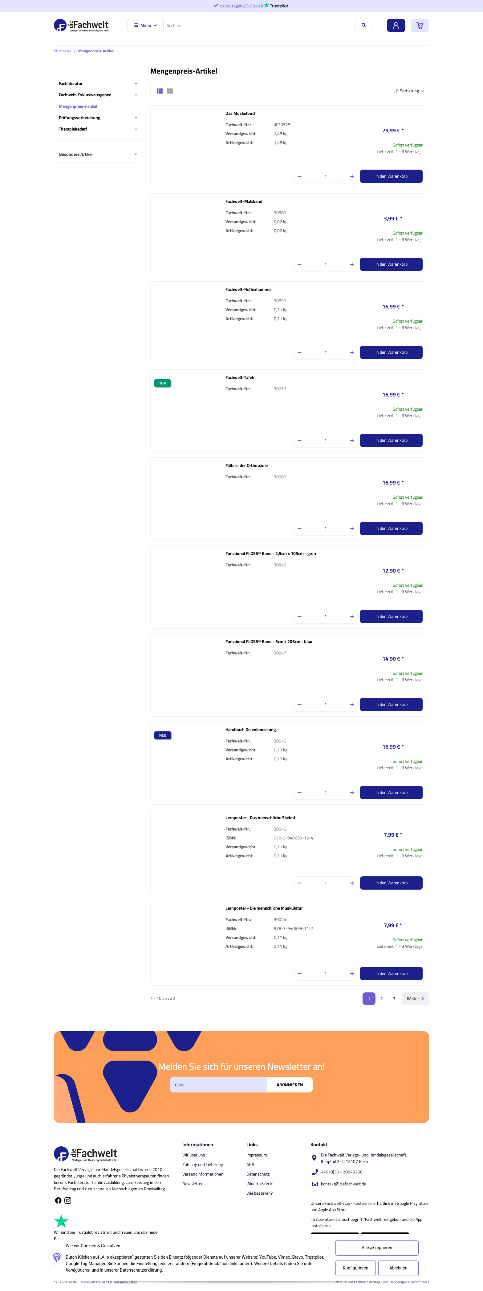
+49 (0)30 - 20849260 (342, 1172)
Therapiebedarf (73, 129)
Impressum (256, 1155)
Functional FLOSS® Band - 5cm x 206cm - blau (268, 641)
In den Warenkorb (391, 176)
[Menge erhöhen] (352, 176)
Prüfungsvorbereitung (79, 118)
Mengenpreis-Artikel (78, 106)
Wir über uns (193, 1155)
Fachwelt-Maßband (243, 201)
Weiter (415, 999)
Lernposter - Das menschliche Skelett (260, 818)
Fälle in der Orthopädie (246, 465)
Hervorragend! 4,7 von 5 (241, 5)
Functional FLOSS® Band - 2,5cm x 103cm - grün (270, 553)
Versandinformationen (203, 1174)
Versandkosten (125, 1281)
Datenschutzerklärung (160, 1270)
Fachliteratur (71, 83)
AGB (250, 1164)
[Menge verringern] (299, 176)
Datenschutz (258, 1174)
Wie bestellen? (259, 1193)
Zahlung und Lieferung (202, 1164)
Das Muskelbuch (241, 113)
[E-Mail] (218, 1084)
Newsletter (192, 1184)
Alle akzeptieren (376, 1247)
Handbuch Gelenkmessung (250, 730)
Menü (145, 25)
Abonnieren (290, 1085)
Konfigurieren (354, 1267)
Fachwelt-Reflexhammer (248, 289)
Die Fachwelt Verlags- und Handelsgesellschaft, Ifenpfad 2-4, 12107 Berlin (364, 1158)
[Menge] (326, 176)
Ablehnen (397, 1267)
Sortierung (406, 91)
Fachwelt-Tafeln (240, 377)
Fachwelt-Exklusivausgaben (85, 95)
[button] (162, 91)
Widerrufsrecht (260, 1184)
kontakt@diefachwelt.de (343, 1184)
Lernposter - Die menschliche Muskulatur (264, 908)
